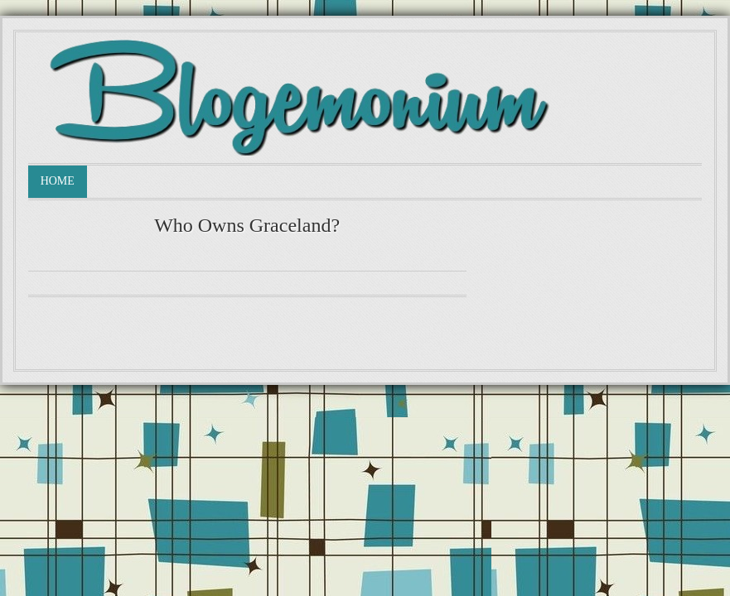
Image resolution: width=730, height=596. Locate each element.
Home (58, 181)
